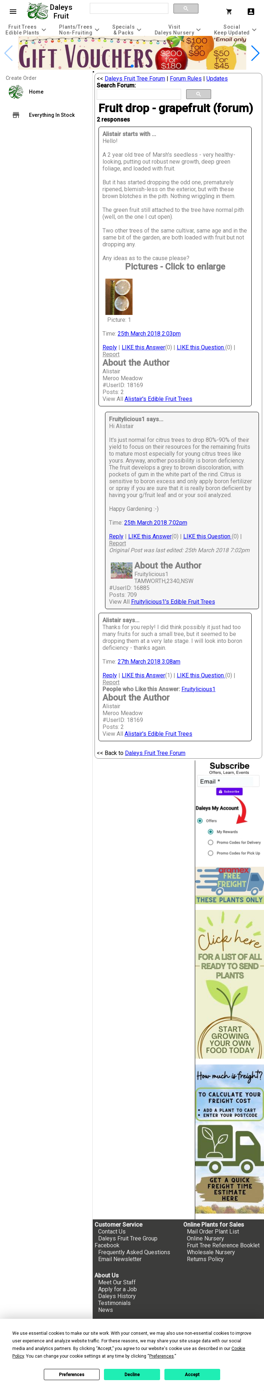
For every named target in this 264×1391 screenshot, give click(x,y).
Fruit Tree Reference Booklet (223, 1245)
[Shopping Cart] (230, 11)
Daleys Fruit (62, 11)
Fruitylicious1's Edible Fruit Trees (173, 601)
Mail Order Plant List (213, 1231)
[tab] (27, 29)
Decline (132, 1374)
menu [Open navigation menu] (13, 11)
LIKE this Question (201, 347)
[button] (132, 66)
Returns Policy (205, 1259)
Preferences (71, 1374)
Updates (217, 78)
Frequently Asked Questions (134, 1252)
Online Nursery (205, 1238)
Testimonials (114, 1303)
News (105, 1309)
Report (111, 354)
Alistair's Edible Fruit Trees (158, 398)
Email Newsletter (120, 1259)
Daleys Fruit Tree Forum (135, 78)
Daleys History (117, 1296)
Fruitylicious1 (198, 689)
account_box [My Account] (251, 11)
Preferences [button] (161, 1356)
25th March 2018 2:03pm (149, 333)
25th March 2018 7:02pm (155, 522)
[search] (128, 8)
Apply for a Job (117, 1289)
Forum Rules (186, 78)
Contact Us (112, 1231)
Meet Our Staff (117, 1282)
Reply (109, 347)
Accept (192, 1374)
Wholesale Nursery (211, 1252)
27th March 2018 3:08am (149, 661)
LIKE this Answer (143, 347)
